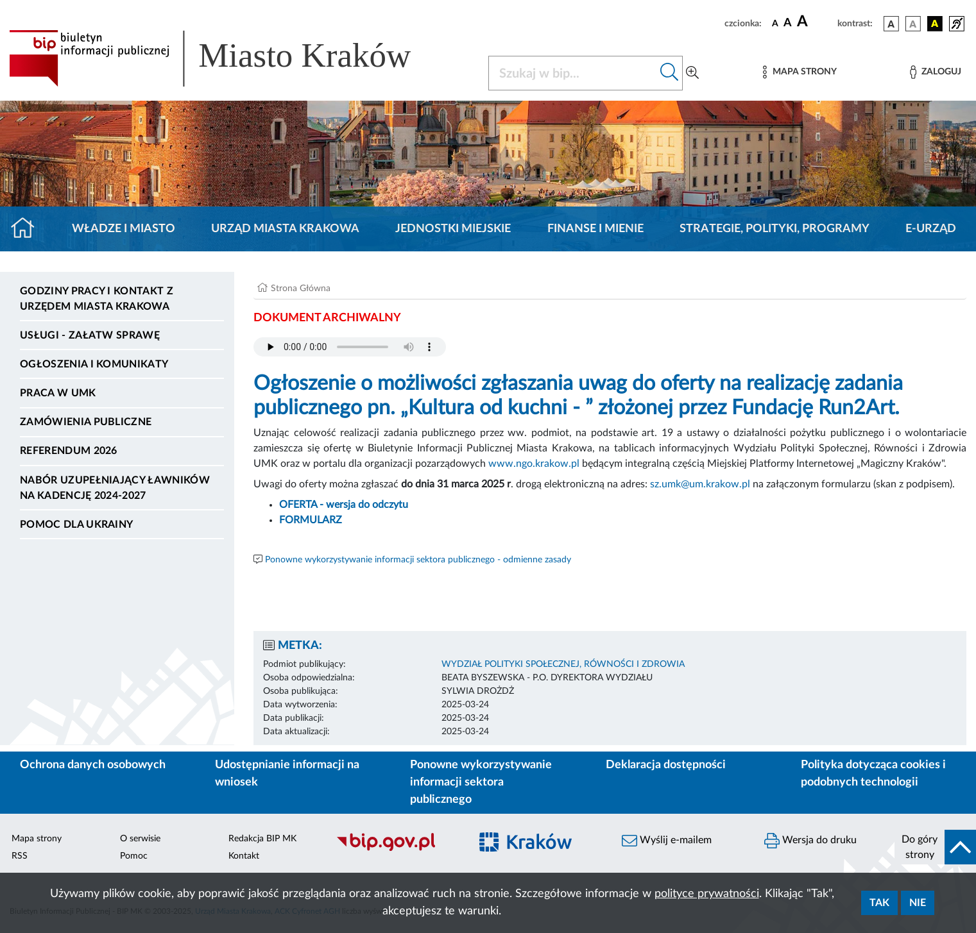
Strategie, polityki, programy (774, 229)
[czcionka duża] (815, 21)
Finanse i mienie (595, 229)
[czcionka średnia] (787, 23)
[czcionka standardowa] (775, 23)
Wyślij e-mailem (667, 840)
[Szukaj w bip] (669, 73)
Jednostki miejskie (453, 229)
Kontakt (243, 856)
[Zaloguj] (935, 72)
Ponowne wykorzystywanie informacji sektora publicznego (481, 782)
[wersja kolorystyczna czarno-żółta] (935, 23)
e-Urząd (930, 229)
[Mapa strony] (799, 72)
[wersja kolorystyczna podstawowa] (891, 23)
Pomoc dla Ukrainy (76, 524)
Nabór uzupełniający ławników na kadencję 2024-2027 (115, 488)
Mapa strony (37, 838)
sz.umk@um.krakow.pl (700, 484)
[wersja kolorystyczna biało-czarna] (913, 23)
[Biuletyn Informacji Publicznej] (396, 849)
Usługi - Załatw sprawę (90, 335)
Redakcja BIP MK (262, 838)
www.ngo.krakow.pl (533, 463)
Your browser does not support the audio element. (349, 347)
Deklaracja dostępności (666, 765)
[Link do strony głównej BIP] (228, 58)
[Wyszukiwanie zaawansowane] (692, 73)
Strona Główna (300, 288)
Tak (879, 903)
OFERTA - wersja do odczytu (343, 505)
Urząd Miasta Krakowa (285, 229)
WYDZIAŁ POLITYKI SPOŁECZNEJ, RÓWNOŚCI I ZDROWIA (563, 664)
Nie (917, 903)
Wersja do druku (810, 840)
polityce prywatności (707, 894)
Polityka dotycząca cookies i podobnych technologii (873, 773)
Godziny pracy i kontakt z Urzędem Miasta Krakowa (96, 299)
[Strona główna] (28, 229)
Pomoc (134, 856)
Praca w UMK (58, 393)
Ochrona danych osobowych (93, 765)
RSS (20, 856)
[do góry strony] (935, 847)
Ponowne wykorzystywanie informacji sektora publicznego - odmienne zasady (418, 559)
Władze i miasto (123, 229)
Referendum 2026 (68, 451)
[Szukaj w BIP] (573, 73)
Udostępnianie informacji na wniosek (287, 773)
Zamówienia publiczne (85, 422)
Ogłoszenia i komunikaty (94, 364)
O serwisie (140, 838)
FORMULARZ (310, 520)
